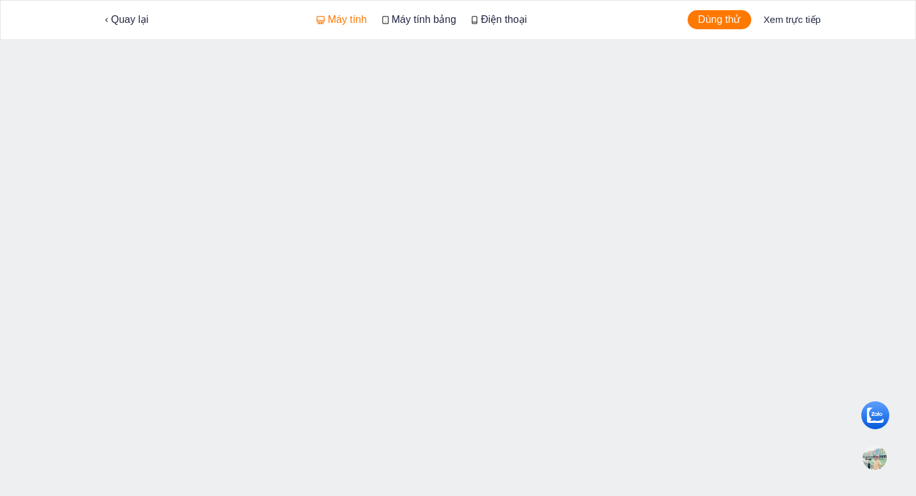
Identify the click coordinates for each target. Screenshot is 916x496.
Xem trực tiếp (792, 19)
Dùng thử (719, 19)
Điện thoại (499, 19)
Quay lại (126, 19)
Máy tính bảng (419, 19)
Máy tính (341, 19)
